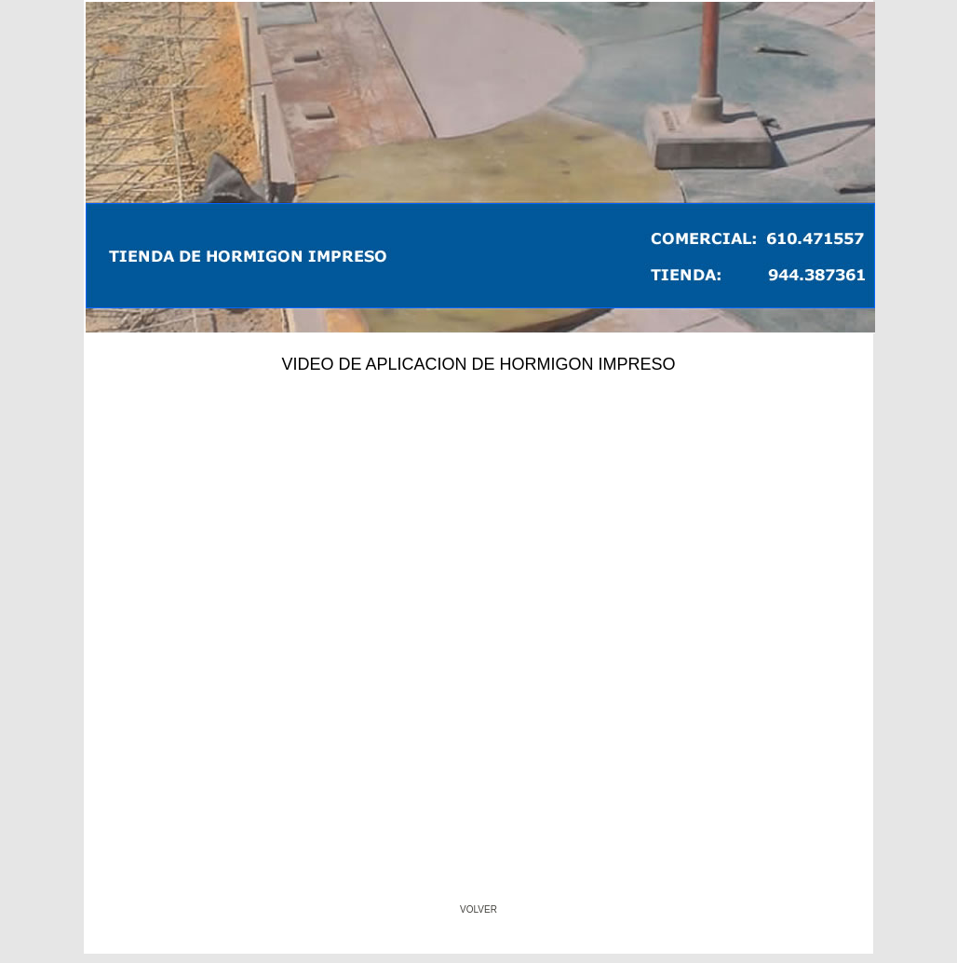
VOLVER (478, 909)
